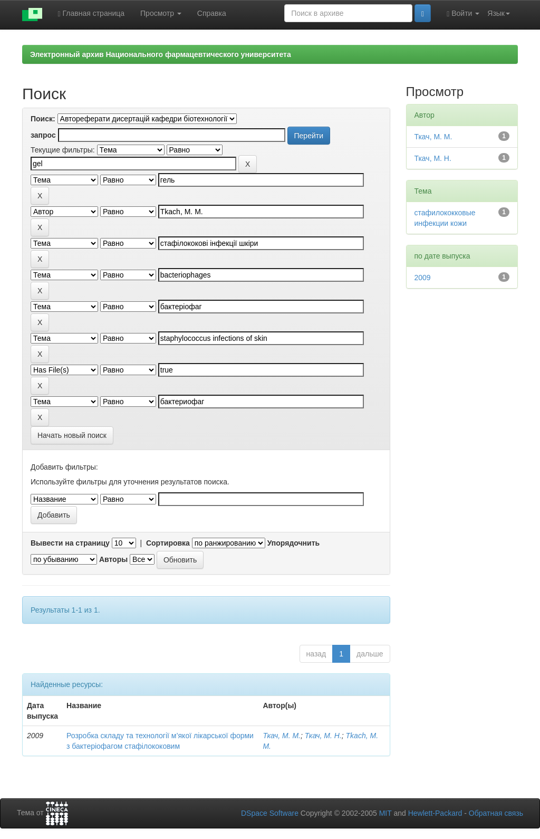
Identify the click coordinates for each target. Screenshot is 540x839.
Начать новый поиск (72, 435)
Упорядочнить (293, 543)
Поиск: (43, 119)
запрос (43, 135)
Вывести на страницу (70, 543)
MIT (385, 813)
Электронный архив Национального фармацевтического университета (160, 54)
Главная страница (91, 13)
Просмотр (160, 13)
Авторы (113, 559)
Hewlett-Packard (435, 813)
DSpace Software (269, 813)
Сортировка (168, 543)
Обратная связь (496, 813)
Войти (463, 13)
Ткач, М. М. (282, 735)
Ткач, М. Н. (323, 735)
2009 (422, 277)
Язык (498, 13)
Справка (211, 13)
